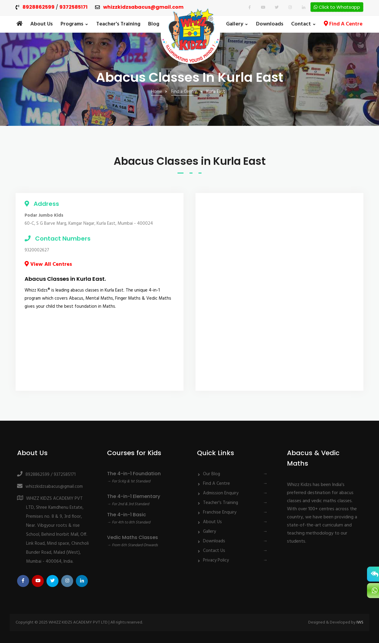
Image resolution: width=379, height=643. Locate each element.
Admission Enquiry (220, 493)
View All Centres (48, 264)
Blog (153, 24)
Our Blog (211, 474)
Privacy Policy (216, 560)
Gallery (234, 24)
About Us (41, 24)
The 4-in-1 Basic (126, 514)
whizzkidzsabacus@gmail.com (143, 7)
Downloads (269, 24)
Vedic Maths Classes (132, 537)
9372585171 (73, 7)
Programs (72, 24)
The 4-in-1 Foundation (134, 473)
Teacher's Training (118, 24)
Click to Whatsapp (337, 7)
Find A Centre (343, 24)
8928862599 (38, 7)
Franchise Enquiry (219, 512)
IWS (360, 622)
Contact (301, 24)
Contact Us (214, 550)
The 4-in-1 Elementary (133, 496)
